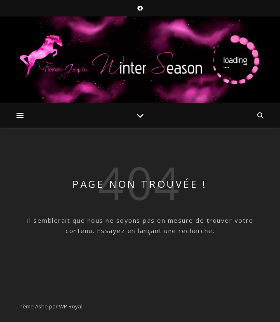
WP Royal (70, 306)
